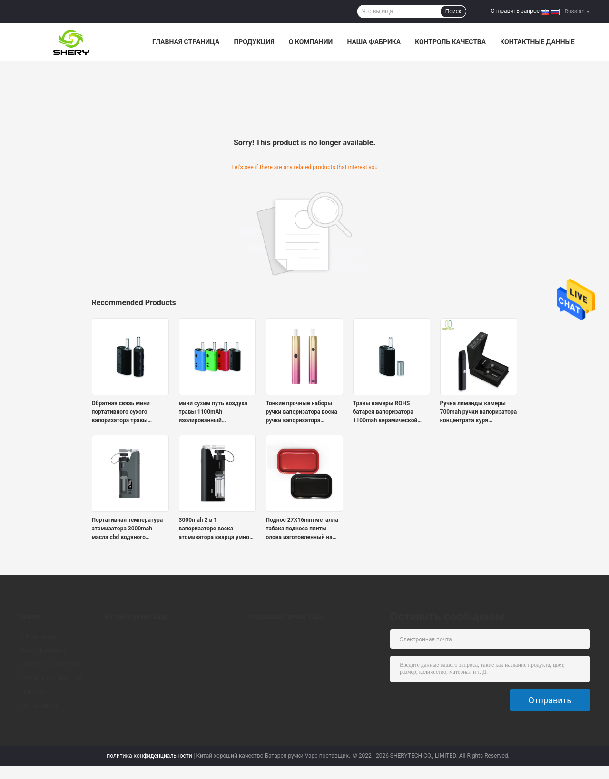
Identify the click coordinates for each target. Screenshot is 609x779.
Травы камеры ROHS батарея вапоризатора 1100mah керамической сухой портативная (385, 412)
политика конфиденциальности (149, 755)
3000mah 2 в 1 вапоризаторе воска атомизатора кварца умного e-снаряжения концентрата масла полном (217, 529)
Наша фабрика (374, 42)
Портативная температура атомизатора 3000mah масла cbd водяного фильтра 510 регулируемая (128, 529)
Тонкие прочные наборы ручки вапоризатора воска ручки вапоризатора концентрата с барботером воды (302, 412)
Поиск (453, 11)
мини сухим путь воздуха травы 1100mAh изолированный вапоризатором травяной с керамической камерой (215, 412)
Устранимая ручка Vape (285, 616)
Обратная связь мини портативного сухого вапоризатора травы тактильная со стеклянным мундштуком (129, 412)
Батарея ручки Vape (136, 616)
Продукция (254, 42)
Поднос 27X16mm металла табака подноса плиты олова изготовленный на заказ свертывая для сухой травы (303, 529)
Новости (32, 691)
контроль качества (450, 42)
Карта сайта (38, 705)
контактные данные (537, 42)
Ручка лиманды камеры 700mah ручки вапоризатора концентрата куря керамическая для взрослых (478, 412)
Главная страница (185, 42)
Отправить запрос (515, 11)
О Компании (311, 42)
